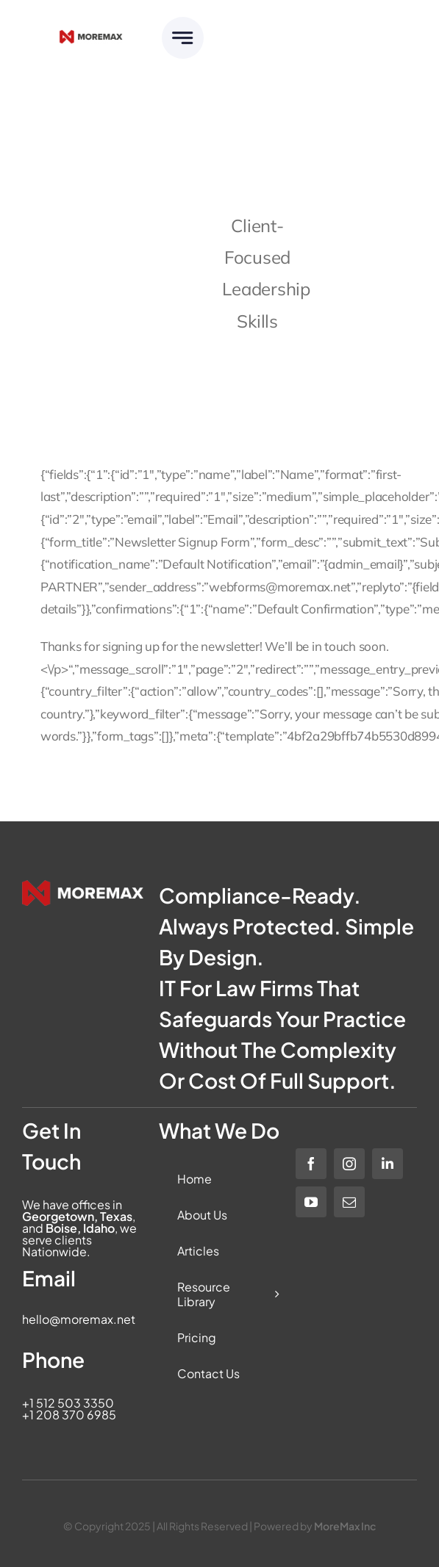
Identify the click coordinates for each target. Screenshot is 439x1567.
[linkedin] (387, 1163)
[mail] (349, 1201)
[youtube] (311, 1201)
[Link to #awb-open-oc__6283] (183, 38)
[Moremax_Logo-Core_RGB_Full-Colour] (91, 36)
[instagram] (349, 1163)
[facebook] (311, 1163)
